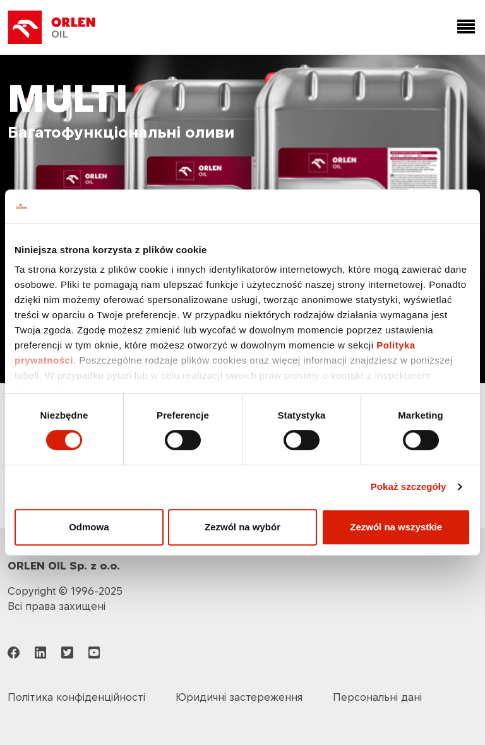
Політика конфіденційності (76, 697)
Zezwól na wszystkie (396, 527)
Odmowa (89, 527)
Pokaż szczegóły (408, 486)
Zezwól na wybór (242, 527)
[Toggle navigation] (463, 27)
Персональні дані (377, 697)
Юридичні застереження (239, 697)
